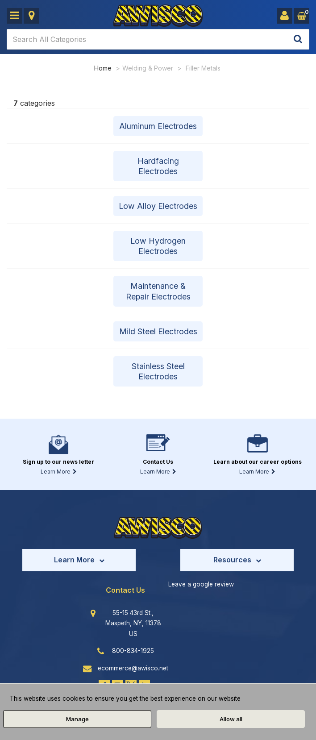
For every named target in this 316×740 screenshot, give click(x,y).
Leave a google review (201, 585)
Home (103, 68)
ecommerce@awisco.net (133, 669)
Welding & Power (147, 68)
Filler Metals (203, 68)
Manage (77, 719)
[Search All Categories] (158, 39)
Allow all (231, 719)
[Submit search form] (298, 39)
